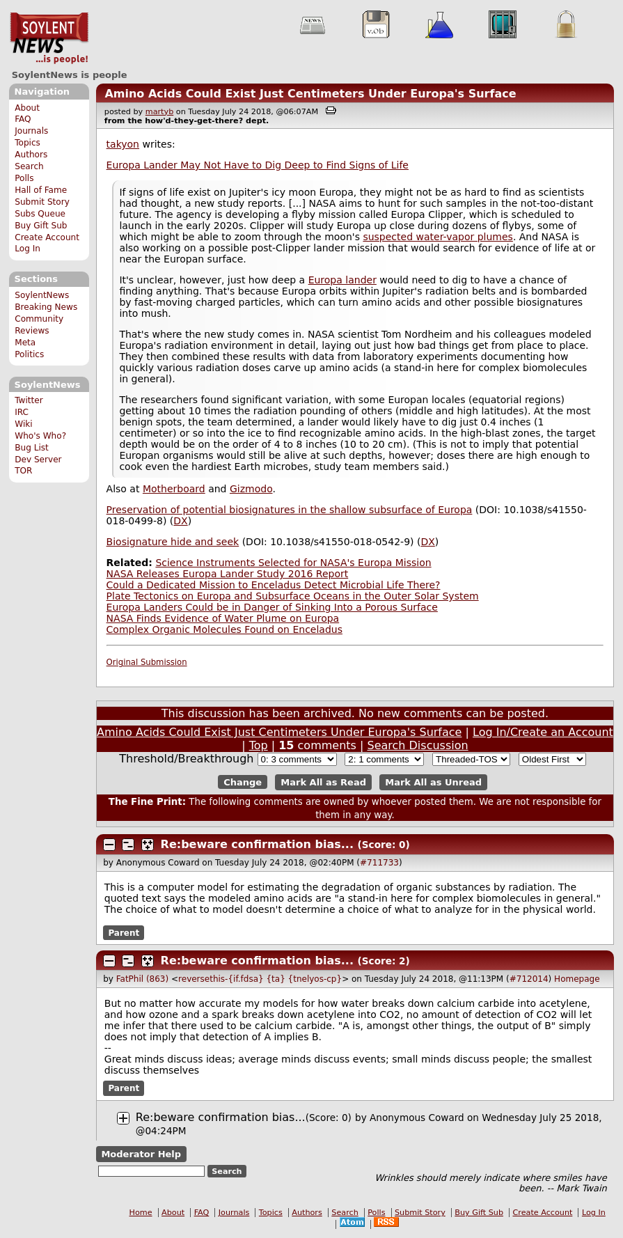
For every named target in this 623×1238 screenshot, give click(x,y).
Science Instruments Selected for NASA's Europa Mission (293, 562)
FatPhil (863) (142, 979)
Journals (31, 131)
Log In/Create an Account (543, 732)
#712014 (529, 979)
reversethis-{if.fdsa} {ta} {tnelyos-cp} (260, 979)
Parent (123, 932)
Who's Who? (40, 436)
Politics (29, 354)
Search (29, 166)
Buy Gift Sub (41, 225)
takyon (123, 144)
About (27, 108)
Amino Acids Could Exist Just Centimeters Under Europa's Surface (310, 93)
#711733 (379, 863)
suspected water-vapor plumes (437, 236)
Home (140, 1212)
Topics (27, 143)
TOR (23, 471)
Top (258, 745)
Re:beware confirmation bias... (257, 844)
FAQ (23, 119)
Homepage (576, 979)
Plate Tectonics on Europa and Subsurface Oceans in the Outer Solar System (293, 596)
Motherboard (174, 488)
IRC (22, 412)
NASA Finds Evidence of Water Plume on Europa (223, 618)
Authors (31, 154)
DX (180, 520)
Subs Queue (40, 214)
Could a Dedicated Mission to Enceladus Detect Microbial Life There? (274, 584)
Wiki (23, 424)
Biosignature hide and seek (173, 541)
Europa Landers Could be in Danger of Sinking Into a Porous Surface (272, 607)
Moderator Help (141, 1154)
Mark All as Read (323, 782)
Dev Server (38, 459)
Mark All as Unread (433, 782)
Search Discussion (417, 745)
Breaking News (46, 307)
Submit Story (42, 202)
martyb (159, 111)
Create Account (47, 237)
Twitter (28, 400)
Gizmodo (251, 488)
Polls (24, 178)
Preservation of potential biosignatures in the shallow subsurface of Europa (290, 509)
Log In (27, 248)
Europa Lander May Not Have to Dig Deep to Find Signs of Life (258, 165)
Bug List (32, 448)
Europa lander (342, 279)
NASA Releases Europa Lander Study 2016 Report (228, 573)
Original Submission (147, 662)
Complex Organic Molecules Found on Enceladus (224, 629)
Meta (25, 342)
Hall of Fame (41, 190)
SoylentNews (49, 38)
